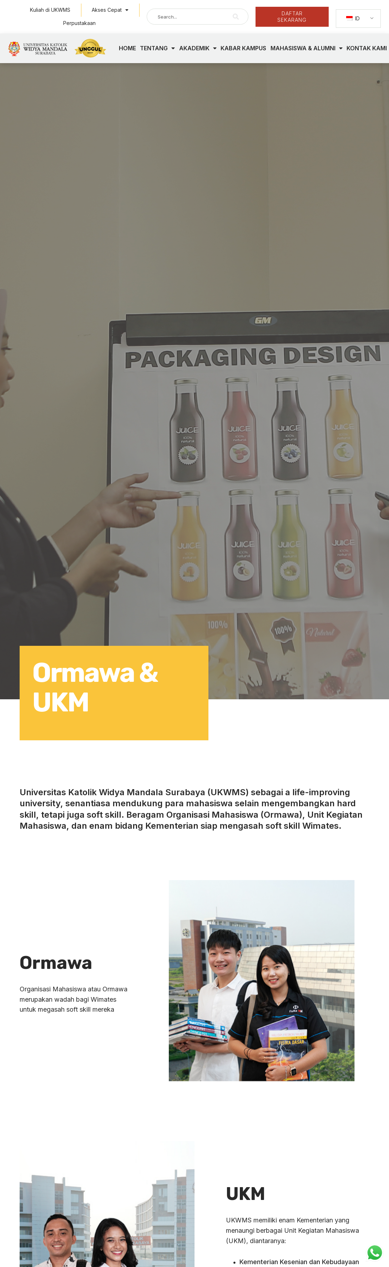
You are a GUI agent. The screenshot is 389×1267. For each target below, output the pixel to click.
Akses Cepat (110, 10)
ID (353, 18)
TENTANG (157, 48)
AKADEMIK (198, 48)
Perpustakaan (79, 23)
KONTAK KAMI (367, 48)
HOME (127, 48)
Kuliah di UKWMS (50, 10)
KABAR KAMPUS (243, 48)
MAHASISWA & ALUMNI (307, 48)
